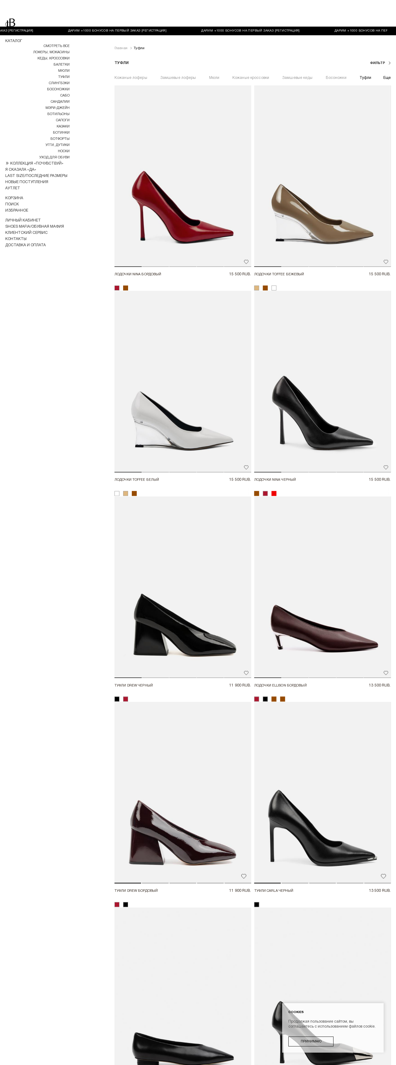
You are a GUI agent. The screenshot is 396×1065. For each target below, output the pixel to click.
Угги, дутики (57, 145)
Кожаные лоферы (130, 51)
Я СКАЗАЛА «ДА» (20, 169)
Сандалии (60, 101)
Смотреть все (57, 46)
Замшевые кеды (297, 51)
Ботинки (61, 132)
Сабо (65, 95)
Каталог (13, 41)
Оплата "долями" (202, 1026)
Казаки (63, 126)
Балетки (62, 64)
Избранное (16, 210)
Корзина (14, 198)
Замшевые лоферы (178, 51)
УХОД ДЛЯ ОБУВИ (54, 157)
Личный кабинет (23, 220)
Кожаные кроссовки (250, 51)
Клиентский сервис (26, 232)
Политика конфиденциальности (198, 1045)
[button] (123, 331)
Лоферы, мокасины (51, 52)
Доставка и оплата (25, 245)
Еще (387, 51)
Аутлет (12, 188)
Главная (120, 21)
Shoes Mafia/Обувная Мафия (34, 226)
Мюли (64, 70)
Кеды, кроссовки (53, 58)
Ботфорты (60, 138)
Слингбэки (59, 83)
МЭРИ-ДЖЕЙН (57, 108)
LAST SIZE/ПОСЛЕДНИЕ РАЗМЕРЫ (36, 176)
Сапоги (63, 120)
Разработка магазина (27, 1059)
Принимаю (311, 1041)
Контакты (16, 239)
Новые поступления (26, 182)
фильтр (378, 36)
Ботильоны (58, 114)
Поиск (12, 204)
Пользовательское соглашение (198, 1035)
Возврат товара (243, 1026)
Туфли (64, 77)
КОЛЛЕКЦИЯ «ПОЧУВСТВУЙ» (36, 163)
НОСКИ (64, 151)
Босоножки (58, 89)
